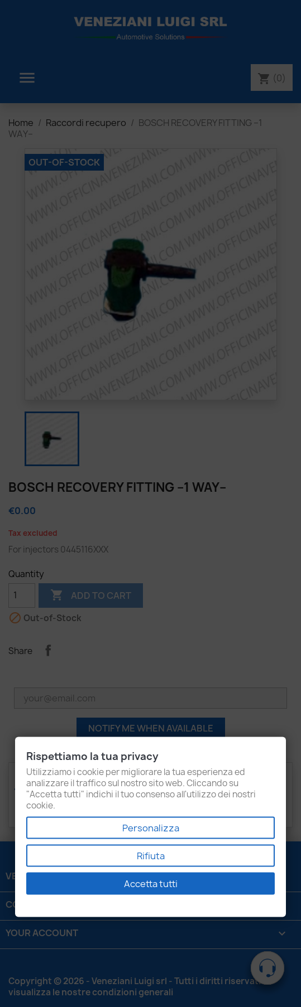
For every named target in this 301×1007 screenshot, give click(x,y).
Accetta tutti (151, 884)
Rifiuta (151, 856)
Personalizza (150, 828)
